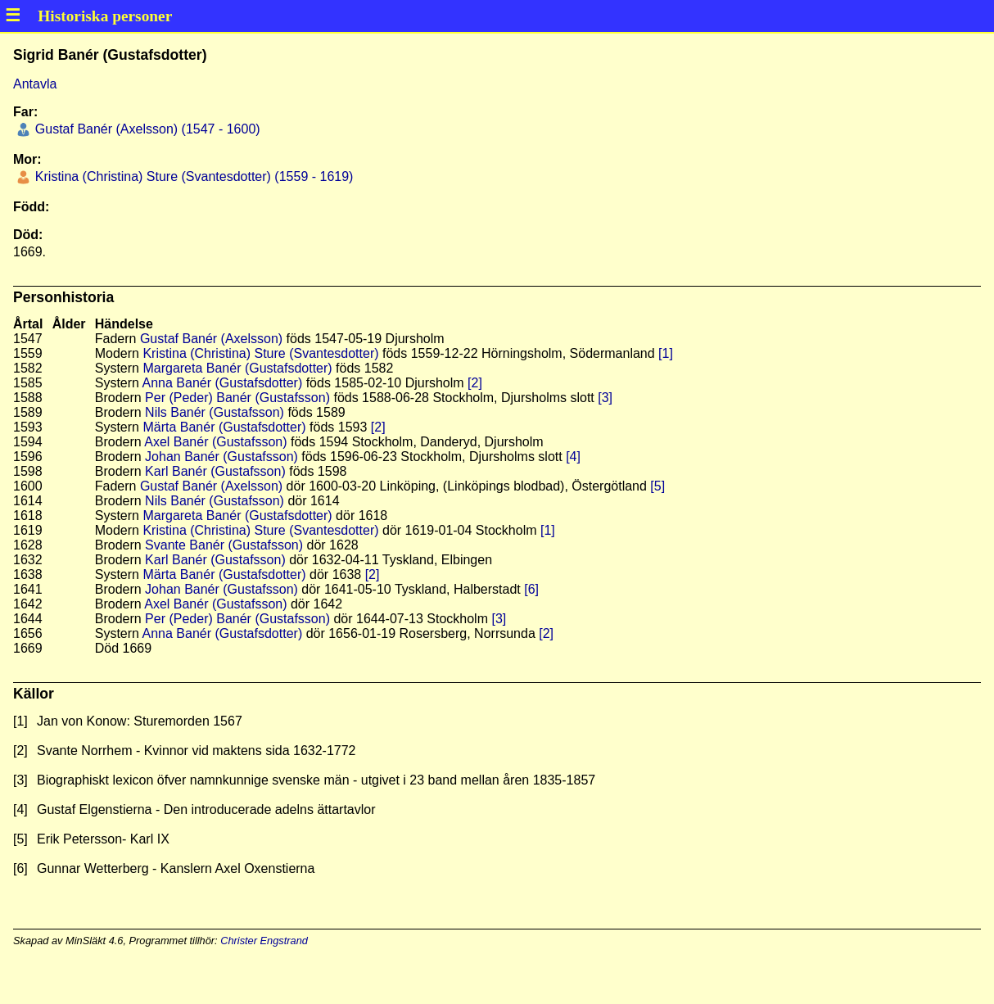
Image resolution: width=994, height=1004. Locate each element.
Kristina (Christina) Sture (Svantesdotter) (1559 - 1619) (192, 176)
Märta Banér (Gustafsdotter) (223, 427)
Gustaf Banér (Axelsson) (211, 339)
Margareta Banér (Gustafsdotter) (237, 368)
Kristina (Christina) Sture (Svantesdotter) (260, 353)
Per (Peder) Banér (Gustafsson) (237, 398)
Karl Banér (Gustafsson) (215, 471)
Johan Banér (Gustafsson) (221, 457)
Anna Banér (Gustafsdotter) (222, 383)
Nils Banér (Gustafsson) (214, 412)
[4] (573, 457)
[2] (475, 383)
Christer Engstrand (264, 940)
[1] (665, 353)
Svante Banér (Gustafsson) (224, 545)
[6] (531, 589)
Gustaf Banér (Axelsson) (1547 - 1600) (145, 129)
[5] (657, 486)
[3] (605, 398)
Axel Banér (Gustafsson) (215, 442)
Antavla (34, 84)
